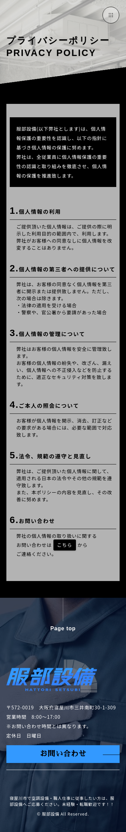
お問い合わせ (63, 754)
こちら (64, 544)
